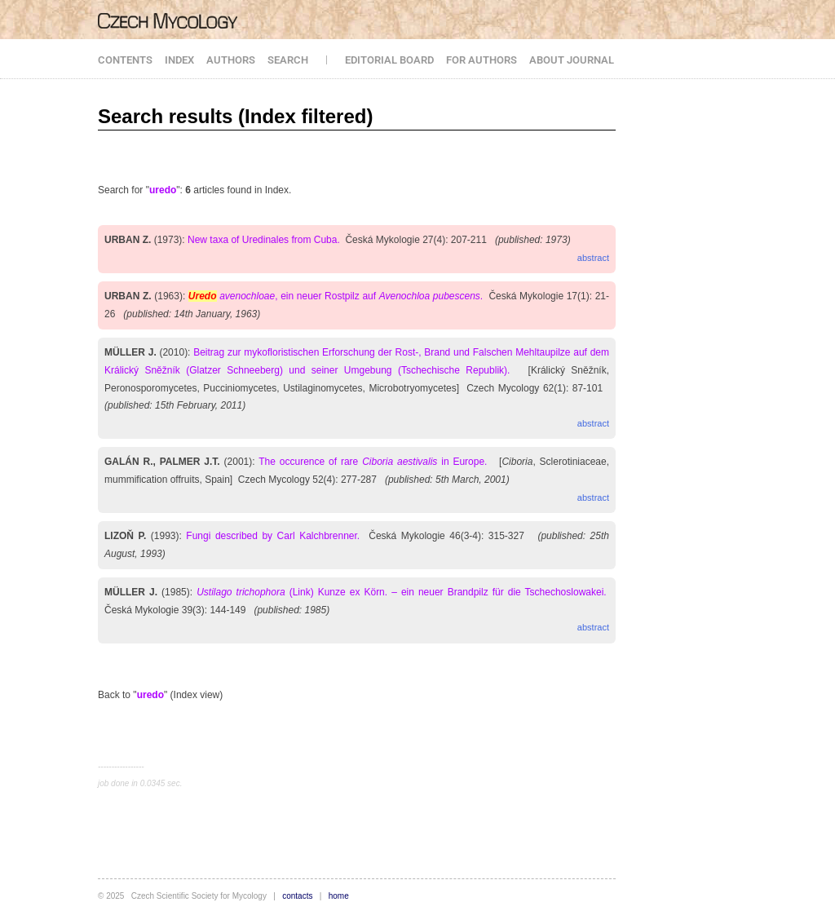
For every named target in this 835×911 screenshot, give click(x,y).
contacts (297, 895)
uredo (162, 190)
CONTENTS (125, 60)
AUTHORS (230, 60)
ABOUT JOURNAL (571, 60)
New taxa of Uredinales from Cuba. (264, 239)
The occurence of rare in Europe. (372, 461)
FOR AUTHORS (481, 60)
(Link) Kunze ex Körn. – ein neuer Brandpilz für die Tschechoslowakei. (402, 592)
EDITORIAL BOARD (389, 60)
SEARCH (287, 60)
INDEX (179, 60)
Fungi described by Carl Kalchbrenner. (273, 536)
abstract (593, 258)
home (339, 895)
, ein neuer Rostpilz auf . (335, 296)
